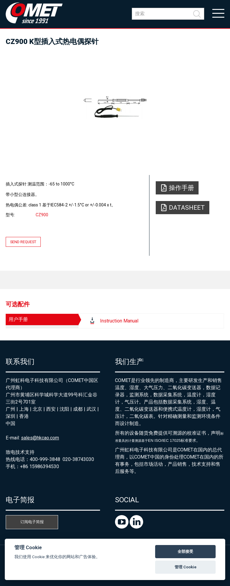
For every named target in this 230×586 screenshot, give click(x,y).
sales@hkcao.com (40, 438)
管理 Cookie (185, 567)
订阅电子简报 (32, 522)
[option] (115, 107)
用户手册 (18, 319)
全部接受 (185, 551)
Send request (23, 242)
